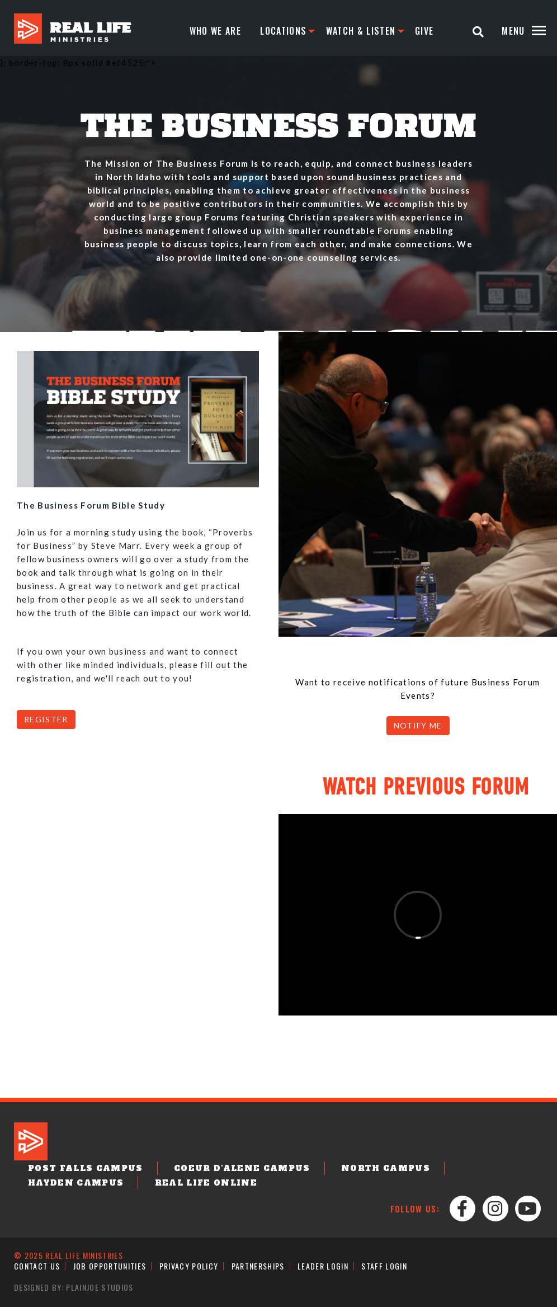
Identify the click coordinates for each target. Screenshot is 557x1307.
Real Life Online (206, 1182)
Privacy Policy (189, 1266)
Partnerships (258, 1266)
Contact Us (37, 1266)
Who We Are (215, 30)
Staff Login (384, 1266)
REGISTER (46, 719)
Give (424, 30)
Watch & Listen (361, 30)
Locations (283, 30)
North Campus (385, 1168)
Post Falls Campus (85, 1168)
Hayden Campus (76, 1182)
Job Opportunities (110, 1266)
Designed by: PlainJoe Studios (74, 1287)
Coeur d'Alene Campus (242, 1168)
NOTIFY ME (418, 725)
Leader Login (323, 1266)
